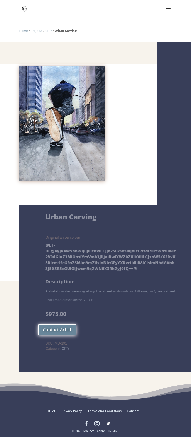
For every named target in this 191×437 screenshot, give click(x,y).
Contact (133, 411)
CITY (48, 31)
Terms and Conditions (105, 411)
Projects (36, 31)
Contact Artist (57, 330)
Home (23, 31)
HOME (51, 411)
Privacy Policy (72, 411)
